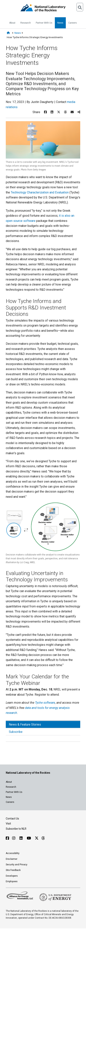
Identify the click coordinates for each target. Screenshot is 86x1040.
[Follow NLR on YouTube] (29, 838)
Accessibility (12, 853)
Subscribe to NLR (16, 828)
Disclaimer (11, 859)
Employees (12, 881)
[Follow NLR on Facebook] (7, 838)
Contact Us (12, 818)
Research (25, 22)
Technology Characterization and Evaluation (40, 192)
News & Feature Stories (25, 724)
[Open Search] (80, 7)
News (60, 22)
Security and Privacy (16, 864)
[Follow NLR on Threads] (43, 838)
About (12, 22)
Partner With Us (44, 22)
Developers (12, 876)
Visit (8, 823)
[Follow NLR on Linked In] (21, 838)
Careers (72, 22)
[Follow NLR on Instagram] (14, 838)
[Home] (9, 33)
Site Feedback (13, 870)
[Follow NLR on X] (36, 838)
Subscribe (16, 732)
